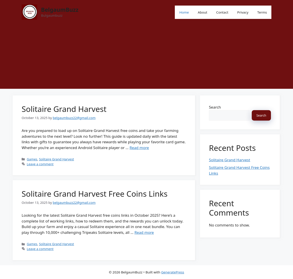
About (202, 12)
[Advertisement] (146, 57)
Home (184, 12)
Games (32, 159)
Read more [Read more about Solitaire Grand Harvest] (139, 147)
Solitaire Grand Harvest (64, 109)
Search (215, 107)
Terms (262, 12)
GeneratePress (172, 272)
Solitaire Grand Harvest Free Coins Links (94, 193)
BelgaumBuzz (59, 9)
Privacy (242, 12)
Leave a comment (40, 164)
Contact (222, 12)
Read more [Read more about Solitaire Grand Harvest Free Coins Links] (144, 232)
